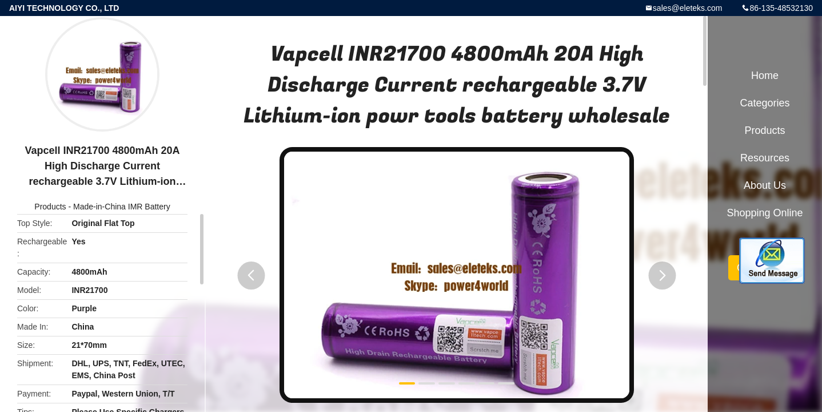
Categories (764, 103)
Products (50, 206)
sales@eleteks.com (688, 8)
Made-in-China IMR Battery (121, 206)
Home (765, 75)
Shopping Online (765, 213)
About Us (765, 185)
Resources (764, 158)
